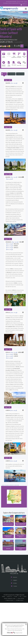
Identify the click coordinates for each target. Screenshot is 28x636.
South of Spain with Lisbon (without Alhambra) (12, 34)
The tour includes (20, 77)
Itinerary (3, 77)
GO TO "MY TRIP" (21, 1)
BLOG (26, 1)
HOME (3, 602)
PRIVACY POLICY (10, 606)
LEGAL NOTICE (21, 604)
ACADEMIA (6, 3)
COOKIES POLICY (19, 606)
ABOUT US (9, 602)
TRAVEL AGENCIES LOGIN (13, 3)
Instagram (14, 586)
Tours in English (23, 3)
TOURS (15, 602)
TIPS (20, 602)
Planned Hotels (11, 77)
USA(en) (24, 4)
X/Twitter (14, 589)
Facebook (14, 583)
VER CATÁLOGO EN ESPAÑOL (11, 1)
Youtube (14, 592)
